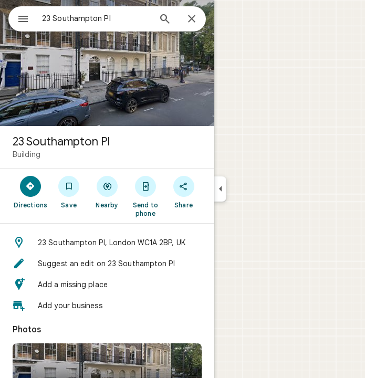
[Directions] (31, 191)
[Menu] (23, 20)
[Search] (165, 20)
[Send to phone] (145, 196)
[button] (107, 242)
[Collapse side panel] (220, 189)
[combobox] (96, 18)
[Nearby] (107, 191)
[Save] (69, 191)
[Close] (192, 19)
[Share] (183, 191)
